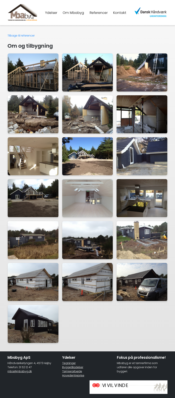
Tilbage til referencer (21, 36)
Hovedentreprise (73, 375)
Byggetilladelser (72, 367)
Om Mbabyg (73, 12)
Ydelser (51, 12)
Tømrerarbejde (72, 371)
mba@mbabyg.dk (20, 371)
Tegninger (69, 363)
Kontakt (119, 12)
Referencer (99, 12)
